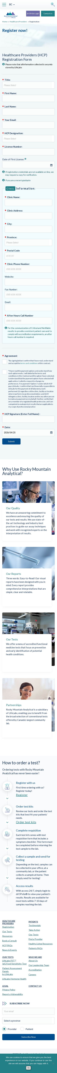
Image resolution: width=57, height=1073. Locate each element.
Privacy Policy (8, 989)
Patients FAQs (36, 948)
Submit (11, 441)
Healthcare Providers (18, 21)
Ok (28, 1068)
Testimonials (35, 925)
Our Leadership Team (39, 965)
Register (22, 795)
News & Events (9, 950)
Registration (8, 927)
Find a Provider (36, 939)
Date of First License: (28, 163)
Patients (33, 922)
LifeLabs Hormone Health (14, 978)
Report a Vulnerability (12, 994)
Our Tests (7, 931)
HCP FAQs (7, 945)
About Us (33, 960)
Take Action (34, 930)
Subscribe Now (28, 1037)
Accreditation (35, 969)
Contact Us (47, 13)
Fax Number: (28, 293)
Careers (32, 974)
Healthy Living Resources (41, 943)
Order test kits (26, 822)
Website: (28, 280)
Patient (26, 1028)
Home (4, 21)
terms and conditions (29, 363)
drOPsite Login (33, 13)
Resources (7, 936)
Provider (9, 1028)
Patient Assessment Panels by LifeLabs (12, 971)
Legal (5, 986)
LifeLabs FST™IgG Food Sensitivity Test (14, 962)
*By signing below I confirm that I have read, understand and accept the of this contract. (27, 361)
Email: (28, 306)
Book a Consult (9, 940)
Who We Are (35, 957)
